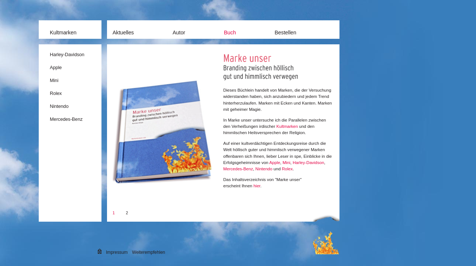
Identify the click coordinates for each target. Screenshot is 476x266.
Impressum (117, 252)
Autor (179, 32)
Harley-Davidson (67, 54)
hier (257, 186)
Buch (230, 32)
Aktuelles (123, 32)
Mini (54, 80)
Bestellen (285, 32)
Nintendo (59, 106)
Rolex (56, 93)
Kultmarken (63, 32)
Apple (56, 67)
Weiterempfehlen (148, 252)
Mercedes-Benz (66, 119)
